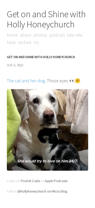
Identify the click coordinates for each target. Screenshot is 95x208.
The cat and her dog (26, 81)
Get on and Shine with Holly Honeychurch (46, 19)
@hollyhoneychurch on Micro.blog (42, 191)
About (25, 35)
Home (12, 35)
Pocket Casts (30, 181)
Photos (40, 35)
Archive (24, 42)
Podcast (57, 35)
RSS (36, 42)
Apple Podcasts (56, 181)
